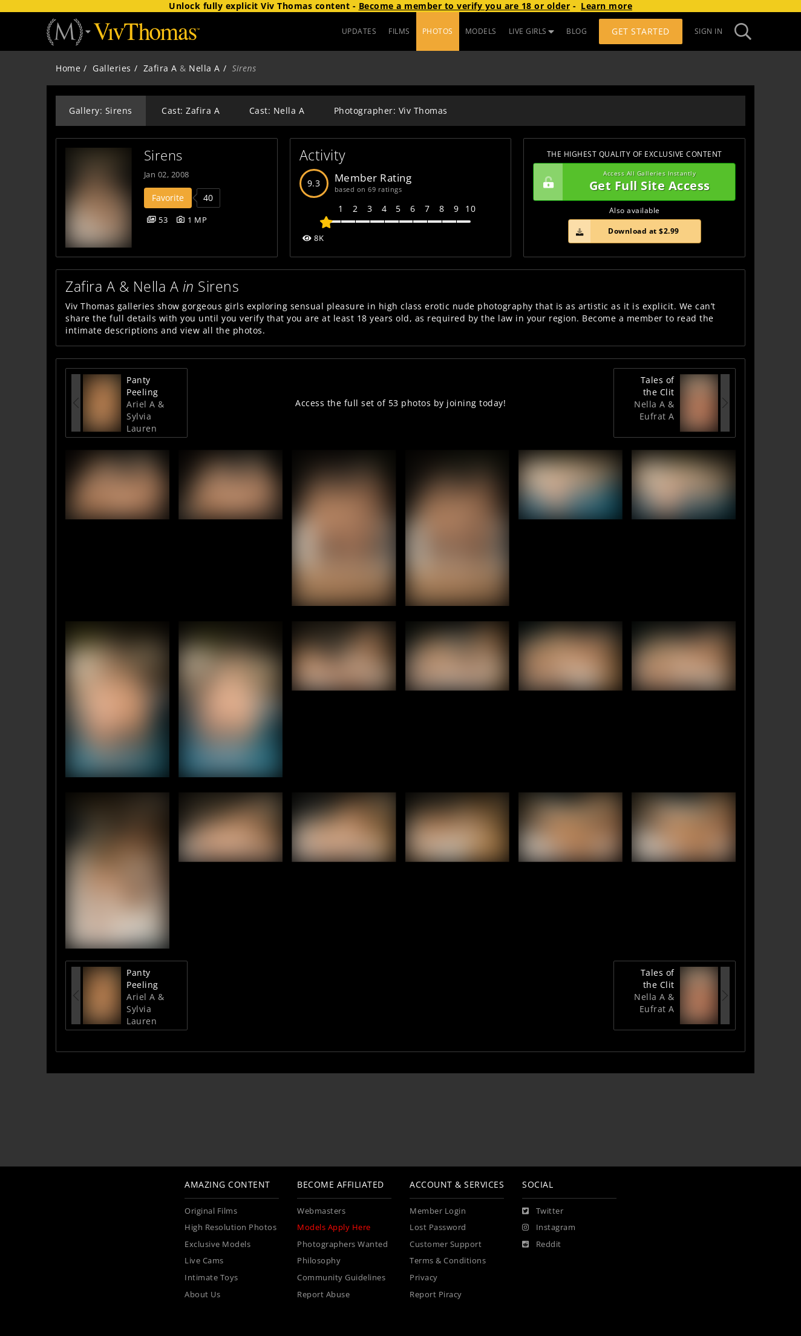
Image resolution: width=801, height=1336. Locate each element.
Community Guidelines (341, 1277)
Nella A (204, 68)
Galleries (112, 68)
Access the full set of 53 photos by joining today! (400, 403)
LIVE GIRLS (532, 31)
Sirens (163, 155)
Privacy (424, 1277)
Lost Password (438, 1227)
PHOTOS (437, 31)
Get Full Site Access (631, 182)
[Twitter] (542, 1211)
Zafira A (160, 68)
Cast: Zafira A (191, 110)
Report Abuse (323, 1294)
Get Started (641, 31)
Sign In (709, 31)
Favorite (168, 197)
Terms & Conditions (448, 1260)
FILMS (399, 31)
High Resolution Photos (230, 1227)
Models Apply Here (334, 1227)
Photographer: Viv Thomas (391, 110)
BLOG (576, 31)
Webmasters (321, 1211)
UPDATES (359, 31)
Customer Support (446, 1244)
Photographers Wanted (342, 1244)
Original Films (211, 1211)
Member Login (438, 1211)
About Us (202, 1294)
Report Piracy (436, 1294)
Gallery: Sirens (100, 110)
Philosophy (319, 1260)
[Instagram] (548, 1227)
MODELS (481, 31)
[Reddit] (541, 1244)
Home (68, 68)
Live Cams (204, 1260)
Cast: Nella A (277, 110)
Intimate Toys (211, 1277)
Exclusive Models (217, 1244)
